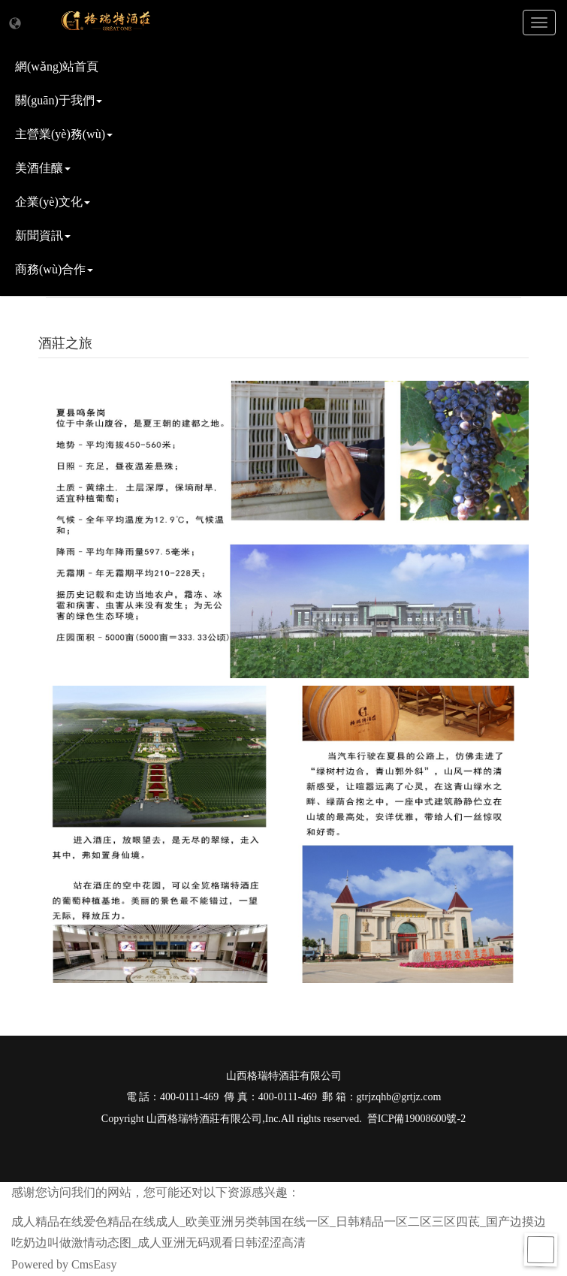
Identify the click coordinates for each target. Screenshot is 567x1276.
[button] (15, 24)
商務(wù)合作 (54, 269)
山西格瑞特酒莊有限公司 (204, 1118)
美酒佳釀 (43, 167)
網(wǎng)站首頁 (56, 66)
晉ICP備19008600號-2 (416, 1118)
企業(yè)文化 (52, 201)
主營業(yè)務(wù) (64, 134)
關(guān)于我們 (58, 100)
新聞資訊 (43, 235)
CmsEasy (93, 1264)
